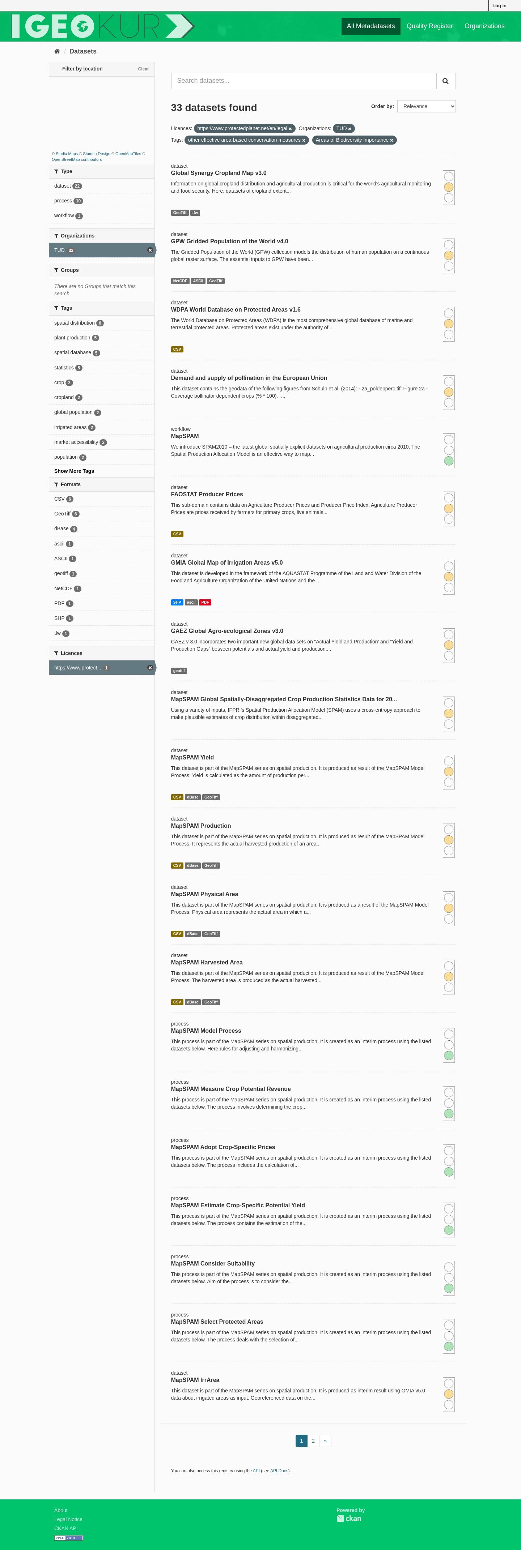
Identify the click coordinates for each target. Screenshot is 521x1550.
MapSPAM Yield (192, 757)
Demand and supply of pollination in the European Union (249, 378)
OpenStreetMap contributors (77, 159)
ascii (191, 602)
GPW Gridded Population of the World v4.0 (229, 241)
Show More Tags (74, 471)
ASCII (198, 281)
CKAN (348, 1518)
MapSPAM (185, 436)
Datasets (83, 51)
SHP (177, 602)
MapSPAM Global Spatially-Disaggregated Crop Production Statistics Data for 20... (284, 699)
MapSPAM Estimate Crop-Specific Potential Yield (238, 1205)
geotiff (179, 670)
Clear (143, 69)
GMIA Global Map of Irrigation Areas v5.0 (227, 563)
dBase (193, 797)
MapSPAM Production (201, 826)
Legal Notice (68, 1519)
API (256, 1470)
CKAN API (66, 1528)
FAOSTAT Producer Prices (207, 494)
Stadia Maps (67, 153)
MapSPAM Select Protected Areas (217, 1322)
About (61, 1510)
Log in (499, 5)
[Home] (57, 51)
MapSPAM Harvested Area (207, 962)
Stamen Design (96, 153)
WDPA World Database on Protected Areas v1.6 (236, 310)
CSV (177, 349)
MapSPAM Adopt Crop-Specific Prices (223, 1147)
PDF (205, 602)
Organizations (485, 26)
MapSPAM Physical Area (204, 894)
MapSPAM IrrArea (195, 1380)
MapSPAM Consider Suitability (213, 1263)
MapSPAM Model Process (206, 1031)
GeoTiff (180, 212)
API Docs (279, 1470)
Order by (381, 106)
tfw (195, 212)
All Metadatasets (371, 26)
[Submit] (446, 81)
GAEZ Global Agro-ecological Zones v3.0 (227, 631)
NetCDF (180, 281)
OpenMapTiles (128, 153)
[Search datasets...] (304, 81)
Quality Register (430, 26)
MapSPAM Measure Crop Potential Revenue (231, 1089)
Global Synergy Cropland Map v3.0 (219, 173)
